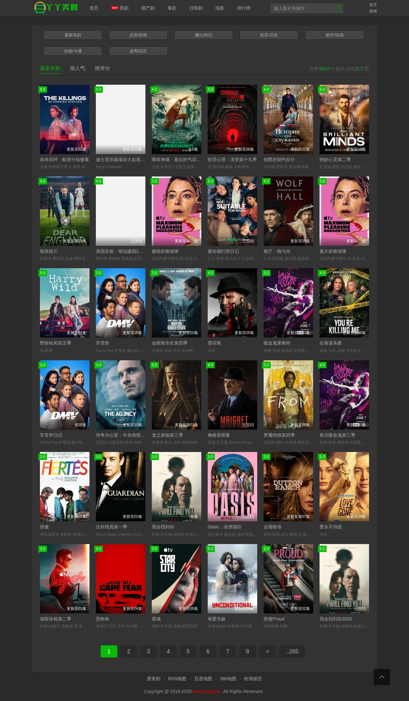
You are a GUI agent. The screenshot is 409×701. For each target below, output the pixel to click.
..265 (292, 651)
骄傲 (44, 526)
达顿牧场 (273, 526)
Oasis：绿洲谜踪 (225, 526)
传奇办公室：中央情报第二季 (125, 435)
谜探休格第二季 (55, 618)
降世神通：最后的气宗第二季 (181, 159)
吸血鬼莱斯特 (277, 343)
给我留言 (253, 678)
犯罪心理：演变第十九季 (232, 159)
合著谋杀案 (331, 343)
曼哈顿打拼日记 (223, 251)
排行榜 (244, 8)
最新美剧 (73, 35)
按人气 (77, 68)
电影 (219, 8)
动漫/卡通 (73, 51)
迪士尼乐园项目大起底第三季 (125, 159)
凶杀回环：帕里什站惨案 (64, 159)
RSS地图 (177, 678)
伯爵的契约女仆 (279, 159)
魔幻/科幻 (204, 35)
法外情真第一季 (111, 526)
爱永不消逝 (331, 526)
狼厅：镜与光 (277, 251)
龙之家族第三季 (167, 435)
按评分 (102, 68)
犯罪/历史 (269, 35)
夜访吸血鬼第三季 (337, 435)
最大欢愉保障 (333, 251)
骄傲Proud (274, 618)
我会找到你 (163, 526)
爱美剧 (54, 8)
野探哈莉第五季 (55, 343)
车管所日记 (51, 435)
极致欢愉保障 (165, 251)
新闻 (373, 11)
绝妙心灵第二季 (335, 159)
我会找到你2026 (336, 618)
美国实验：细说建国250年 (122, 251)
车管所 (102, 343)
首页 (93, 8)
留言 (373, 5)
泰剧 (171, 8)
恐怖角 (102, 618)
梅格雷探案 (219, 435)
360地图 (228, 678)
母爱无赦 (217, 618)
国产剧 (148, 8)
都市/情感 (334, 35)
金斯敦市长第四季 (170, 343)
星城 (156, 618)
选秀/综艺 (138, 51)
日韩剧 (196, 8)
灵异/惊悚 (138, 35)
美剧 (119, 8)
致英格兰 (49, 251)
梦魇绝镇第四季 (279, 435)
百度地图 (203, 678)
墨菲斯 (214, 343)
